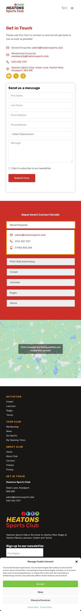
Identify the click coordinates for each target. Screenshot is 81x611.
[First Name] (24, 552)
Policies (10, 465)
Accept (41, 584)
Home (9, 452)
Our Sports (11, 435)
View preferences (40, 601)
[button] (76, 562)
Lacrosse (11, 406)
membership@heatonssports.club (30, 56)
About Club (12, 456)
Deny (40, 593)
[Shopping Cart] (65, 8)
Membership (12, 426)
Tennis (9, 415)
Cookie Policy (33, 608)
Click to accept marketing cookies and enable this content (40, 349)
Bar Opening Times (15, 440)
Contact (10, 460)
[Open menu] (72, 8)
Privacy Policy (46, 608)
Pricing (9, 469)
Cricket (9, 401)
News (9, 431)
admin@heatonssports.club (47, 47)
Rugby (9, 410)
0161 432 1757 (19, 61)
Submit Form (21, 178)
